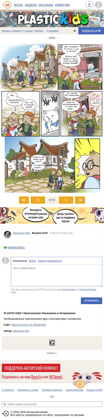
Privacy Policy (68, 289)
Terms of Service (88, 289)
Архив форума (74, 389)
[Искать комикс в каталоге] (4, 404)
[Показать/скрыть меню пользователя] (98, 5)
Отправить (91, 300)
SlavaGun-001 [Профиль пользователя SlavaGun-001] (21, 232)
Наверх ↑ (52, 353)
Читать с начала (11, 30)
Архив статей (94, 389)
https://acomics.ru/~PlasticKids (28, 324)
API (52, 396)
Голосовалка (45, 5)
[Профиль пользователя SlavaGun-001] (7, 234)
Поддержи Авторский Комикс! (31, 368)
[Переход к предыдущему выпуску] (13, 117)
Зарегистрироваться (50, 260)
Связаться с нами (27, 389)
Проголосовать (16, 247)
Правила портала (52, 389)
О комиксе (52, 30)
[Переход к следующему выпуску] (52, 117)
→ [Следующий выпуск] (58, 38)
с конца (28, 30)
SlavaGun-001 (21, 330)
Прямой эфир (62, 5)
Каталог (18, 5)
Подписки (31, 5)
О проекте (8, 389)
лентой (39, 30)
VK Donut (55, 376)
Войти (32, 260)
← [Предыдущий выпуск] (45, 38)
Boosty (36, 376)
